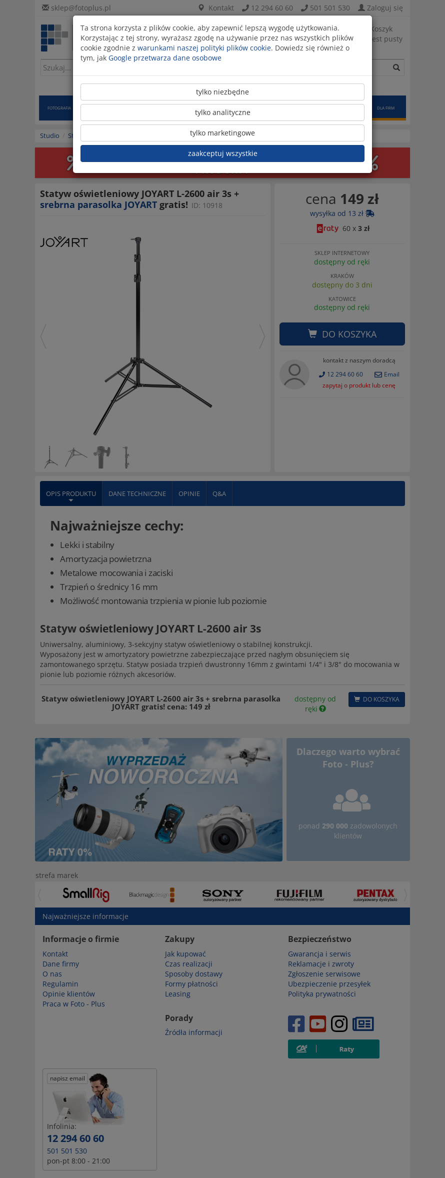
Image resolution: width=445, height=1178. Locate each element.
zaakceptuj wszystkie (223, 153)
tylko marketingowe (222, 133)
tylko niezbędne (222, 91)
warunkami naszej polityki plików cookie (204, 47)
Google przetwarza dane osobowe (165, 57)
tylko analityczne (222, 112)
